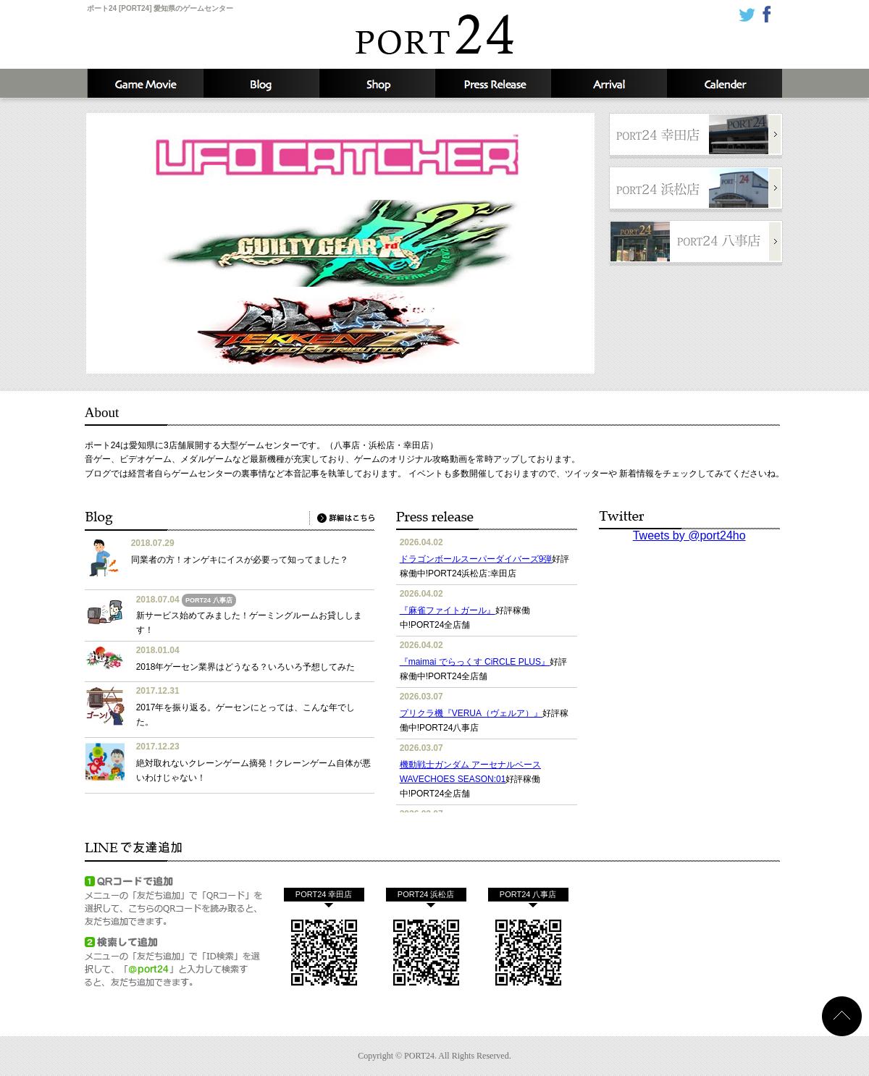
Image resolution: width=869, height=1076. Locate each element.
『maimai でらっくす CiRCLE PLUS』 (475, 662)
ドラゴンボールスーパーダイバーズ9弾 (476, 559)
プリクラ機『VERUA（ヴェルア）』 (471, 713)
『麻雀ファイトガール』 (447, 610)
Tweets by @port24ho (689, 535)
